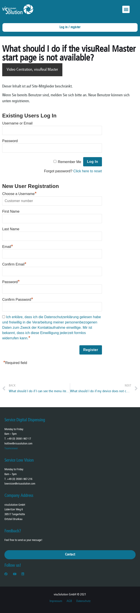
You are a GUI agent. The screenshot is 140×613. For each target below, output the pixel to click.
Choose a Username (19, 193)
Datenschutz (83, 601)
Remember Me (69, 162)
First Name (10, 211)
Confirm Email (14, 263)
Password (10, 141)
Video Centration (19, 70)
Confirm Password (17, 299)
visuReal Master (46, 70)
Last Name (10, 229)
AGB (69, 601)
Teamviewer (11, 448)
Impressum (56, 601)
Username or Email (17, 123)
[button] (126, 9)
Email (7, 246)
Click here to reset (87, 171)
